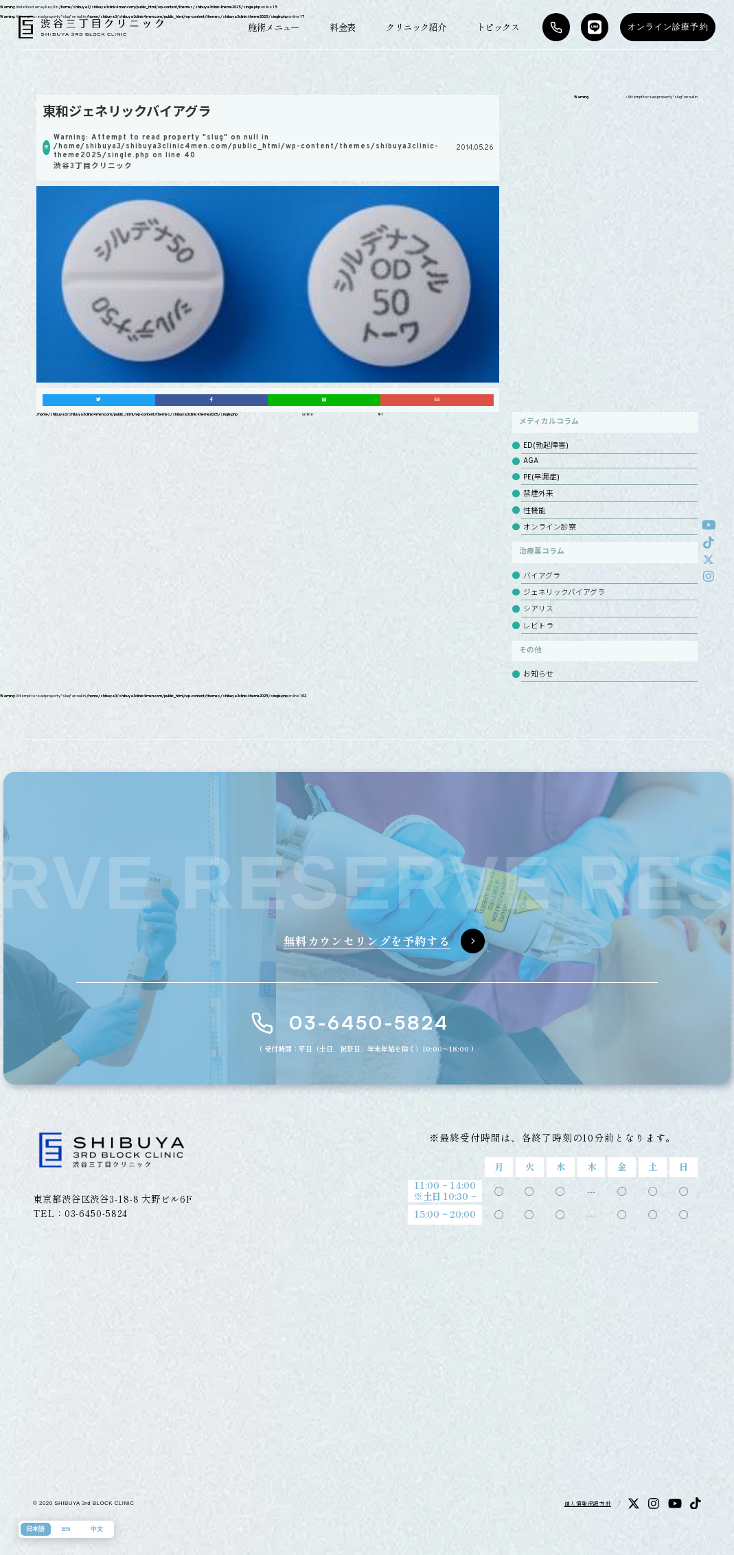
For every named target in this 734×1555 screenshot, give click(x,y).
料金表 (342, 27)
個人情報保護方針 (587, 1503)
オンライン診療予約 (668, 27)
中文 (97, 1528)
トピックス (498, 27)
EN (66, 1528)
